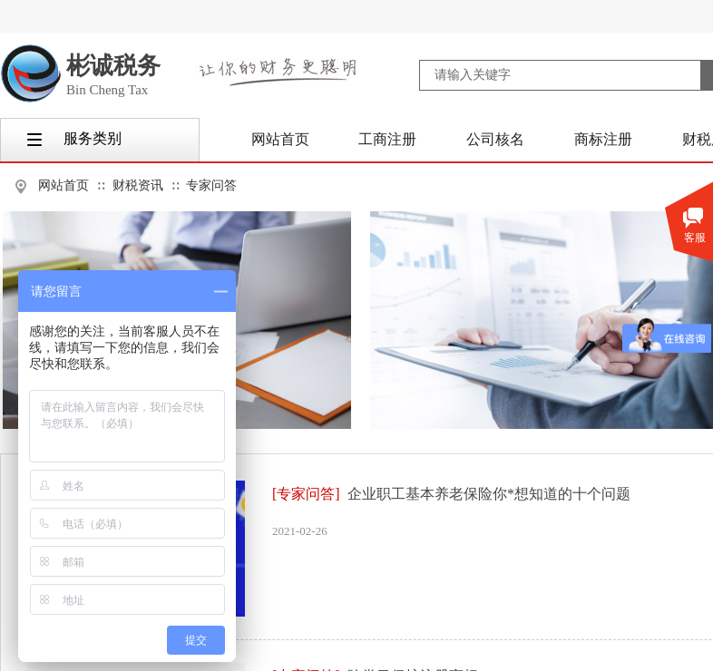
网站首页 (63, 185)
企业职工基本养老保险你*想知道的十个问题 (488, 493)
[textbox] (560, 75)
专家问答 (211, 185)
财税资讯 (137, 185)
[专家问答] (306, 493)
